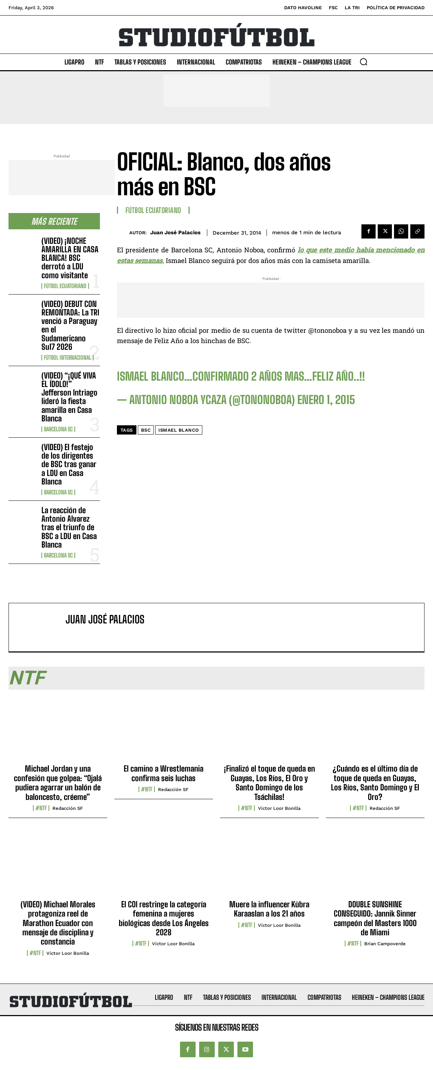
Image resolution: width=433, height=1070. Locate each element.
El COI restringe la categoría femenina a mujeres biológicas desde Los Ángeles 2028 (164, 918)
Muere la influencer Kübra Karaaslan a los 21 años (269, 909)
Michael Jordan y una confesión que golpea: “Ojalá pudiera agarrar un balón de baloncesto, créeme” (58, 782)
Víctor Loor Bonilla (279, 808)
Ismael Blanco (178, 430)
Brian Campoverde (385, 943)
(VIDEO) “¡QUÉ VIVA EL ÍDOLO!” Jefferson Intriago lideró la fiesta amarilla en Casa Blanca (69, 397)
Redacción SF (67, 808)
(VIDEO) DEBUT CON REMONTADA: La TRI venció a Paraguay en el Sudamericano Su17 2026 (70, 325)
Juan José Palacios (175, 232)
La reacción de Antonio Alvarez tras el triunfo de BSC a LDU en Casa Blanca (69, 527)
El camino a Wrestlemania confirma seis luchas (163, 773)
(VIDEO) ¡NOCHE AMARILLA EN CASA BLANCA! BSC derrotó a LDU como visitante (70, 258)
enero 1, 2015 (326, 400)
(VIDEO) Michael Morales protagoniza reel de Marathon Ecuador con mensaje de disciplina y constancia (58, 923)
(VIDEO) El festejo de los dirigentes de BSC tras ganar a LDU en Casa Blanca (68, 464)
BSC (146, 430)
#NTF (41, 808)
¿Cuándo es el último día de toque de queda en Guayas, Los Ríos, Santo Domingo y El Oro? (375, 782)
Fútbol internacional (67, 357)
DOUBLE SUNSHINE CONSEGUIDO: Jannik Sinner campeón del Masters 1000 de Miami (375, 918)
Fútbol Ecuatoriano (65, 286)
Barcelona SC (58, 429)
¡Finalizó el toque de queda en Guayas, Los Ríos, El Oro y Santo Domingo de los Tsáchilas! (269, 782)
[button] (363, 61)
